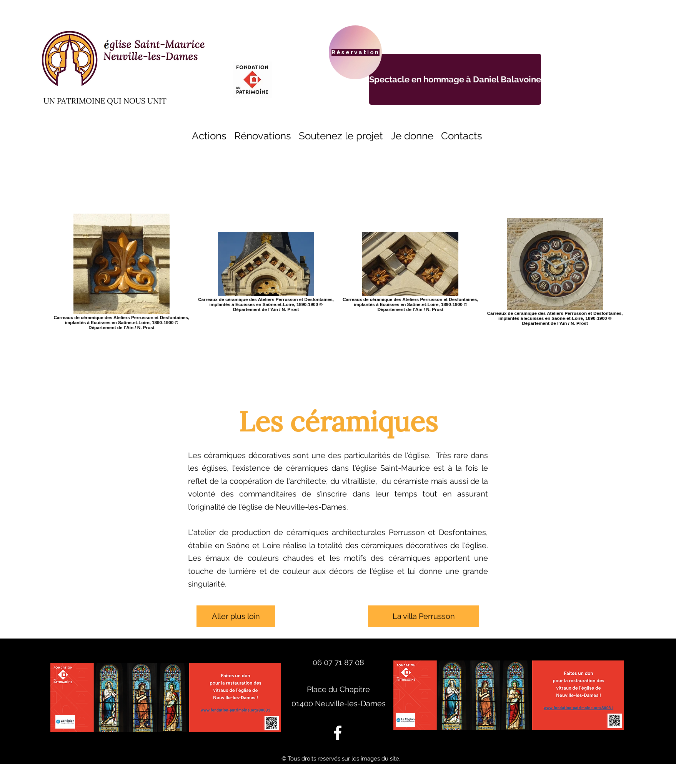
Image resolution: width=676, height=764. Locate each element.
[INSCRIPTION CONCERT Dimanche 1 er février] (455, 79)
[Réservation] (355, 52)
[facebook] (337, 732)
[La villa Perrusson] (423, 616)
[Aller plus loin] (235, 616)
